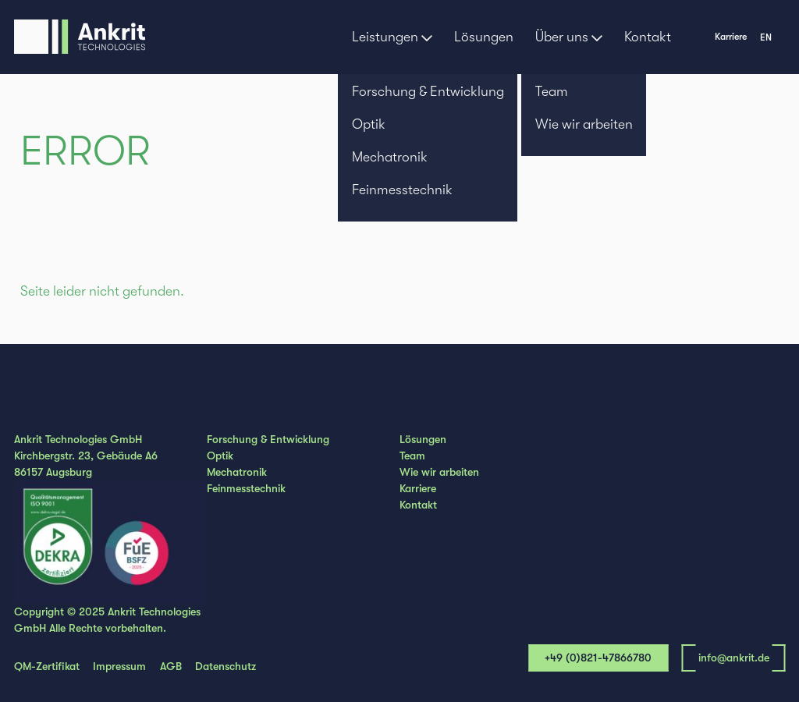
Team (412, 455)
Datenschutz (225, 666)
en (766, 37)
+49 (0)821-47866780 (598, 657)
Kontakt (647, 36)
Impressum (119, 666)
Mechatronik (237, 472)
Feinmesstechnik (246, 488)
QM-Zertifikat (47, 666)
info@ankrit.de (733, 657)
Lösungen (483, 36)
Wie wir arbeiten (439, 472)
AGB (171, 666)
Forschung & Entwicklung (268, 439)
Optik (220, 455)
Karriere (731, 36)
